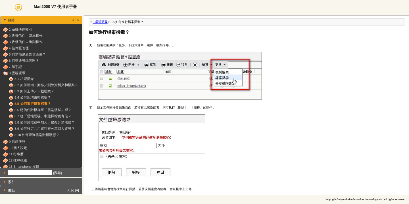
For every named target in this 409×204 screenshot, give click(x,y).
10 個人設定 (18, 148)
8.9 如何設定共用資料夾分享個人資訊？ (44, 128)
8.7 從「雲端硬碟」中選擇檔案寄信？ (42, 116)
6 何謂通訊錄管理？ (24, 60)
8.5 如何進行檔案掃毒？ (32, 103)
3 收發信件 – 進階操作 (26, 42)
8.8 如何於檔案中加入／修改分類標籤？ (44, 122)
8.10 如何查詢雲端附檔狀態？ (36, 135)
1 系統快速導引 (20, 29)
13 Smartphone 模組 (24, 166)
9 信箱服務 (17, 141)
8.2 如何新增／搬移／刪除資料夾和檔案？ (46, 85)
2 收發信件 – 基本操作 (26, 35)
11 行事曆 (16, 154)
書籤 (43, 190)
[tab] (41, 20)
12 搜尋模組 (18, 160)
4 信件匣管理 (19, 48)
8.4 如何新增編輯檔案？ (32, 97)
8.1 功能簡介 (24, 78)
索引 (11, 182)
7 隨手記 (15, 67)
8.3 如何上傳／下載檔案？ (34, 91)
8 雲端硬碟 (17, 73)
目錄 (43, 20)
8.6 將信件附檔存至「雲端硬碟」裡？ (42, 110)
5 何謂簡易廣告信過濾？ (27, 54)
